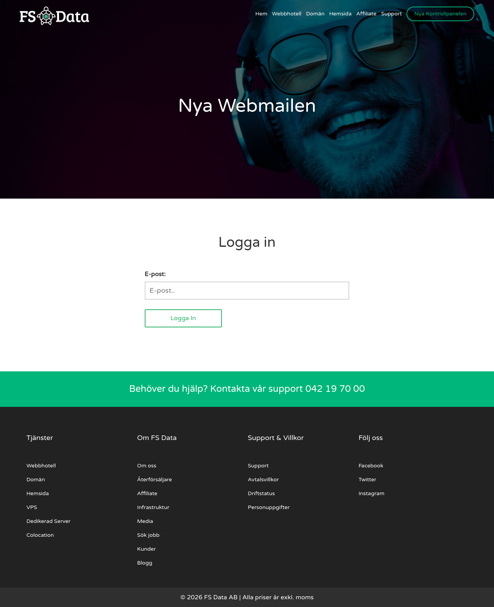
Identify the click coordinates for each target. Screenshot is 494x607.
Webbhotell (286, 14)
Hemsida (340, 14)
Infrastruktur (153, 507)
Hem (261, 14)
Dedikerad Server (48, 521)
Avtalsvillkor (263, 479)
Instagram (371, 493)
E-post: (155, 274)
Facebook (371, 465)
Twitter (367, 479)
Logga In (183, 318)
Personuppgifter (268, 507)
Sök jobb (148, 535)
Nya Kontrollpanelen (440, 13)
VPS (31, 507)
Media (145, 521)
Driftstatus (261, 493)
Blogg (144, 563)
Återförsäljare (154, 479)
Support (391, 14)
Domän (315, 14)
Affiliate (366, 14)
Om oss (146, 465)
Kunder (146, 549)
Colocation (40, 535)
